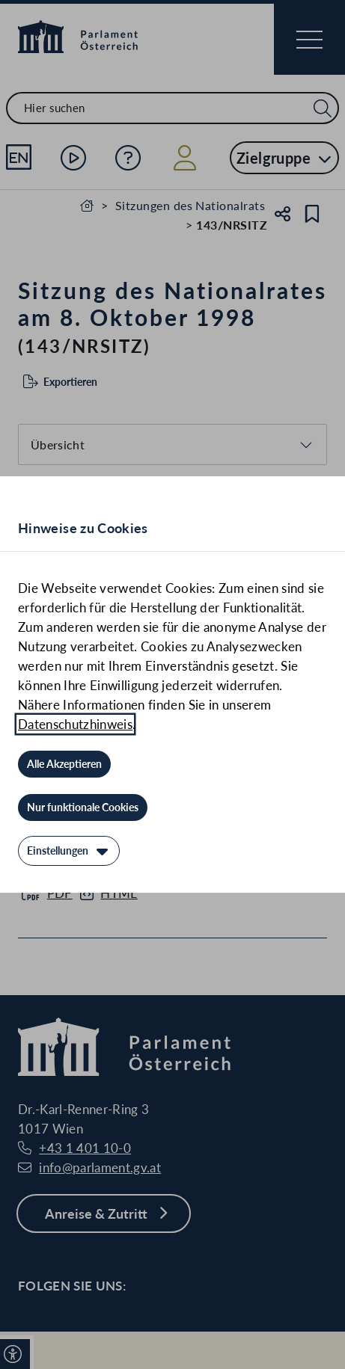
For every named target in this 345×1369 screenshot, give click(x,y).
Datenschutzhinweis (75, 724)
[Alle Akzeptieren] (64, 764)
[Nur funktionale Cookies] (82, 807)
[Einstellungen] (69, 851)
